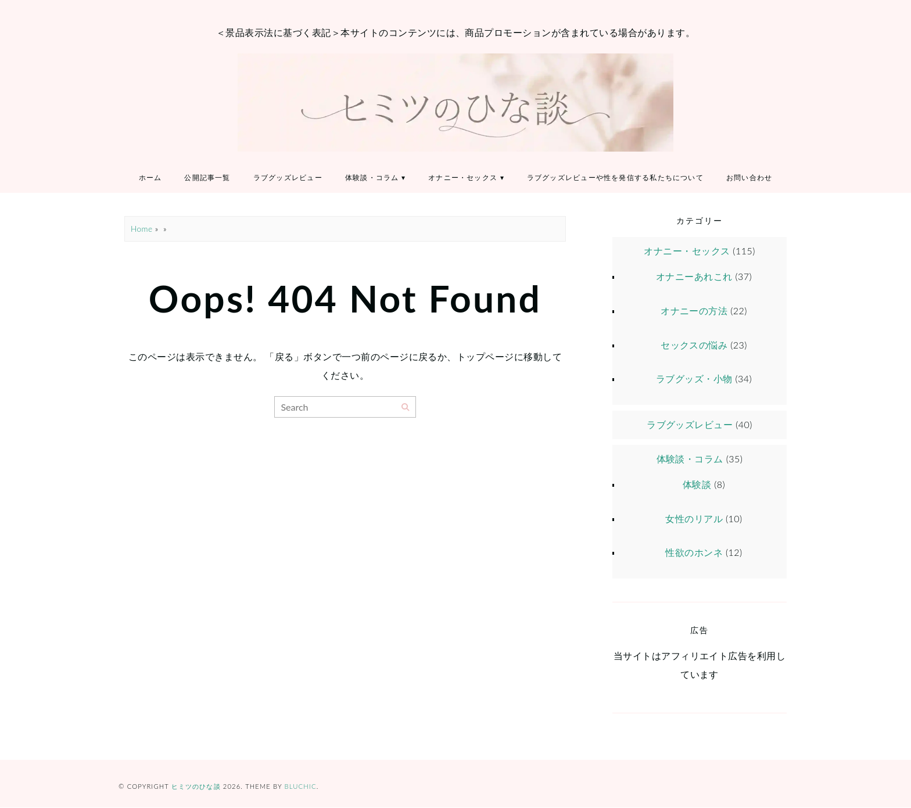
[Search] (405, 407)
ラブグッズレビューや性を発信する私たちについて (616, 178)
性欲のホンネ (694, 552)
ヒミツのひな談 (196, 787)
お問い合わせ (750, 178)
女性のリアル (694, 518)
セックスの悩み (694, 344)
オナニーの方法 (694, 310)
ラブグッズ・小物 (694, 379)
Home (142, 229)
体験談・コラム (372, 178)
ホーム (149, 178)
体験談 (697, 484)
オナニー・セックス (463, 178)
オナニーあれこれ (694, 276)
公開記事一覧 (206, 178)
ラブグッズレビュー (287, 178)
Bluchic (300, 787)
